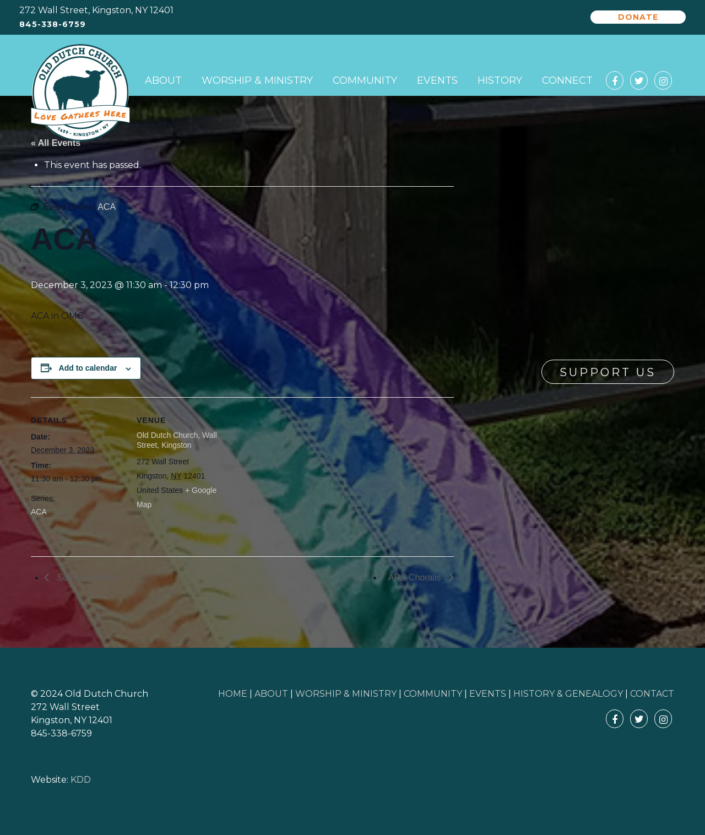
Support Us (608, 372)
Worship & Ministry (257, 80)
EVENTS (487, 693)
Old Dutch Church (80, 93)
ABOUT (271, 693)
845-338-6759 (52, 24)
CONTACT (652, 693)
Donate (638, 17)
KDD (80, 779)
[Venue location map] (300, 473)
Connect (567, 80)
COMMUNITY (433, 693)
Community (365, 80)
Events (437, 80)
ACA (39, 511)
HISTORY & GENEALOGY (568, 693)
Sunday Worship (88, 577)
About (163, 80)
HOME (232, 693)
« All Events (55, 143)
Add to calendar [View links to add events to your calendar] (88, 368)
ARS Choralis (415, 577)
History (500, 80)
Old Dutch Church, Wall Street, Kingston (177, 440)
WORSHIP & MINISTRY (346, 693)
